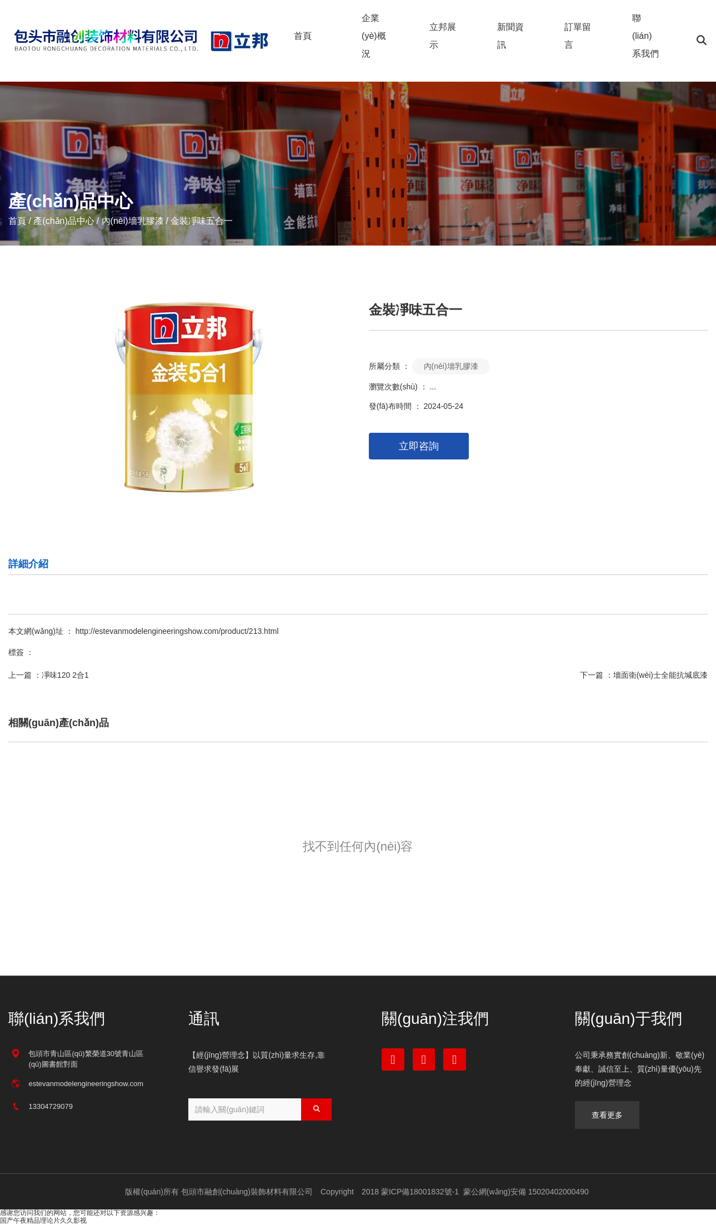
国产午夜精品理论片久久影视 (43, 1220)
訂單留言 (577, 35)
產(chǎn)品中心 (63, 221)
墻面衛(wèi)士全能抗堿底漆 (660, 675)
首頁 (303, 36)
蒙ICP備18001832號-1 (420, 1191)
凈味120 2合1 (65, 675)
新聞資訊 (510, 35)
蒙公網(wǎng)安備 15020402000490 (525, 1191)
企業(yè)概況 (374, 35)
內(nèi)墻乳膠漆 (133, 221)
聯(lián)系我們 (645, 35)
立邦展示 (442, 35)
